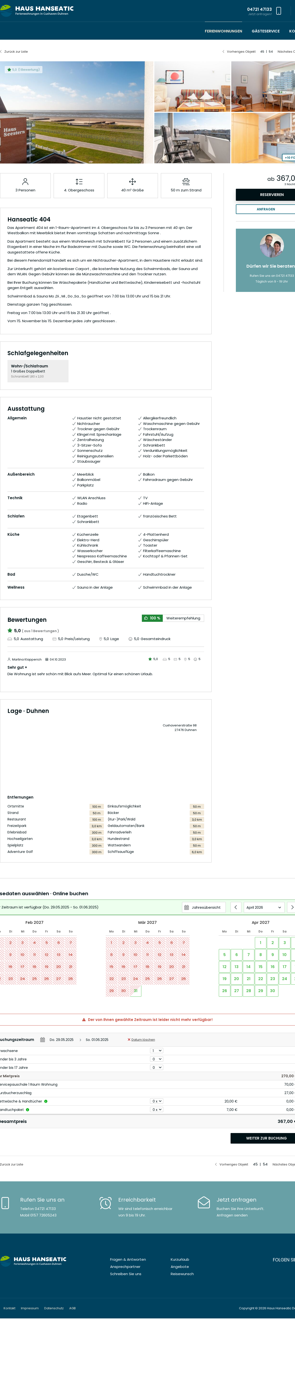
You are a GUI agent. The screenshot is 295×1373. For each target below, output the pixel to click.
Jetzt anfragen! (260, 14)
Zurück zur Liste (16, 51)
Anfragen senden (232, 1215)
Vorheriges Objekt (241, 51)
